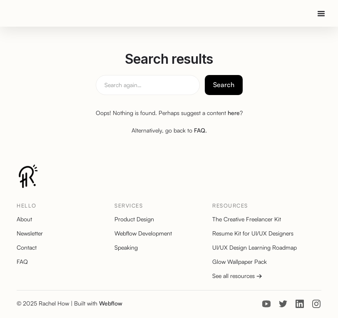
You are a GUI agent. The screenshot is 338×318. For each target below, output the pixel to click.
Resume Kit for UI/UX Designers (252, 233)
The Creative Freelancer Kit (246, 219)
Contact (27, 247)
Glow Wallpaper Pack (239, 261)
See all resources (237, 276)
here (234, 112)
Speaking (126, 247)
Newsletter (30, 233)
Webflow (110, 303)
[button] (320, 13)
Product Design (134, 219)
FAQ (22, 261)
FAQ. (200, 130)
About (24, 219)
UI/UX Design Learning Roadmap (254, 247)
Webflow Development (143, 233)
